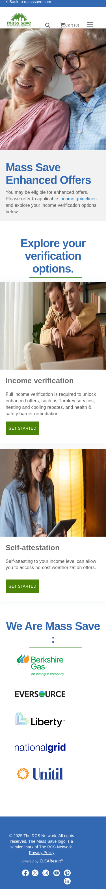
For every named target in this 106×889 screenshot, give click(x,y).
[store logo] (24, 19)
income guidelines (77, 198)
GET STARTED (22, 428)
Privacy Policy (42, 852)
